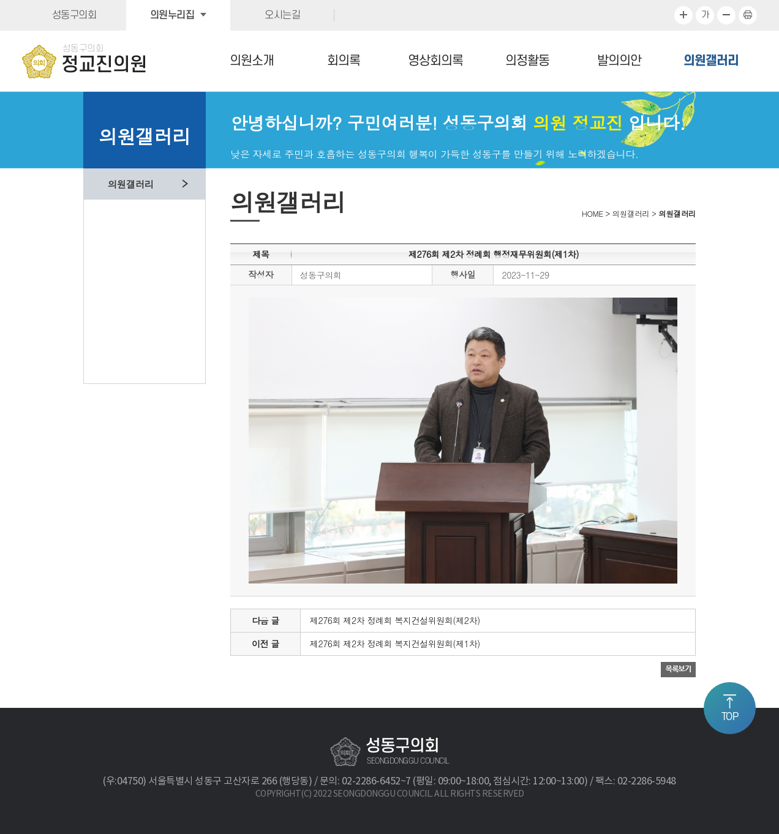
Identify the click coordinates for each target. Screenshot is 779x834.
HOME (592, 213)
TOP (730, 717)
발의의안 (619, 61)
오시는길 (282, 15)
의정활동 (527, 61)
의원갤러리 (711, 61)
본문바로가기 (0, 0)
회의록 (343, 61)
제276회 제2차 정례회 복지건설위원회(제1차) (395, 643)
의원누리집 (172, 15)
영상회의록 (435, 61)
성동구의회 (74, 15)
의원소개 (252, 61)
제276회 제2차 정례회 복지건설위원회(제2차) (395, 620)
